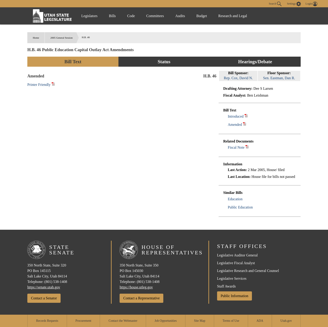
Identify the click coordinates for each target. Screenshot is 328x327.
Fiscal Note (236, 147)
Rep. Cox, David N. (238, 78)
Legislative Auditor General (237, 255)
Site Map (199, 320)
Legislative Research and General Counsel (248, 271)
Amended (235, 125)
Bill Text (73, 61)
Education (235, 199)
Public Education (240, 207)
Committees (155, 16)
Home (36, 37)
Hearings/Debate (255, 61)
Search (275, 4)
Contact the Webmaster (123, 320)
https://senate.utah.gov (43, 287)
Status (164, 61)
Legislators (89, 16)
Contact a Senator (44, 298)
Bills (112, 16)
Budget (201, 16)
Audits (180, 16)
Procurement (83, 320)
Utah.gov (286, 320)
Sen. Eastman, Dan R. (279, 78)
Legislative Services (231, 278)
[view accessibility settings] (294, 4)
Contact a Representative (141, 298)
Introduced (235, 116)
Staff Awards (226, 286)
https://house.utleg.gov (136, 287)
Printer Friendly (41, 85)
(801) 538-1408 (55, 282)
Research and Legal (232, 16)
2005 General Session (61, 37)
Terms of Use (231, 320)
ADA (259, 320)
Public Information (234, 296)
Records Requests (47, 320)
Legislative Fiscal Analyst (236, 263)
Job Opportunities (166, 320)
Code (131, 16)
